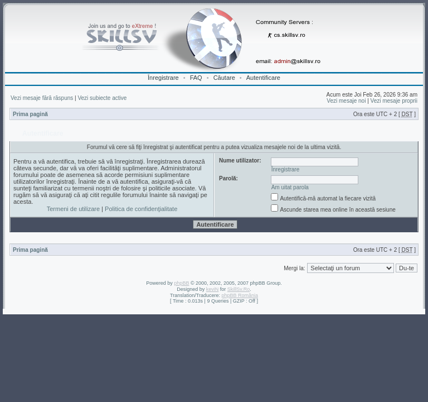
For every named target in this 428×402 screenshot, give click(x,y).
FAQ (196, 77)
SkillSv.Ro (238, 289)
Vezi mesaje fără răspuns (42, 98)
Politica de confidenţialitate (141, 208)
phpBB (181, 283)
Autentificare (263, 77)
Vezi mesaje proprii (394, 101)
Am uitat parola (290, 187)
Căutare (224, 77)
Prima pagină (30, 114)
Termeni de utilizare (73, 208)
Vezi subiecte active (102, 98)
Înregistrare (163, 77)
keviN (212, 289)
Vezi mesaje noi (346, 101)
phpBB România (239, 295)
